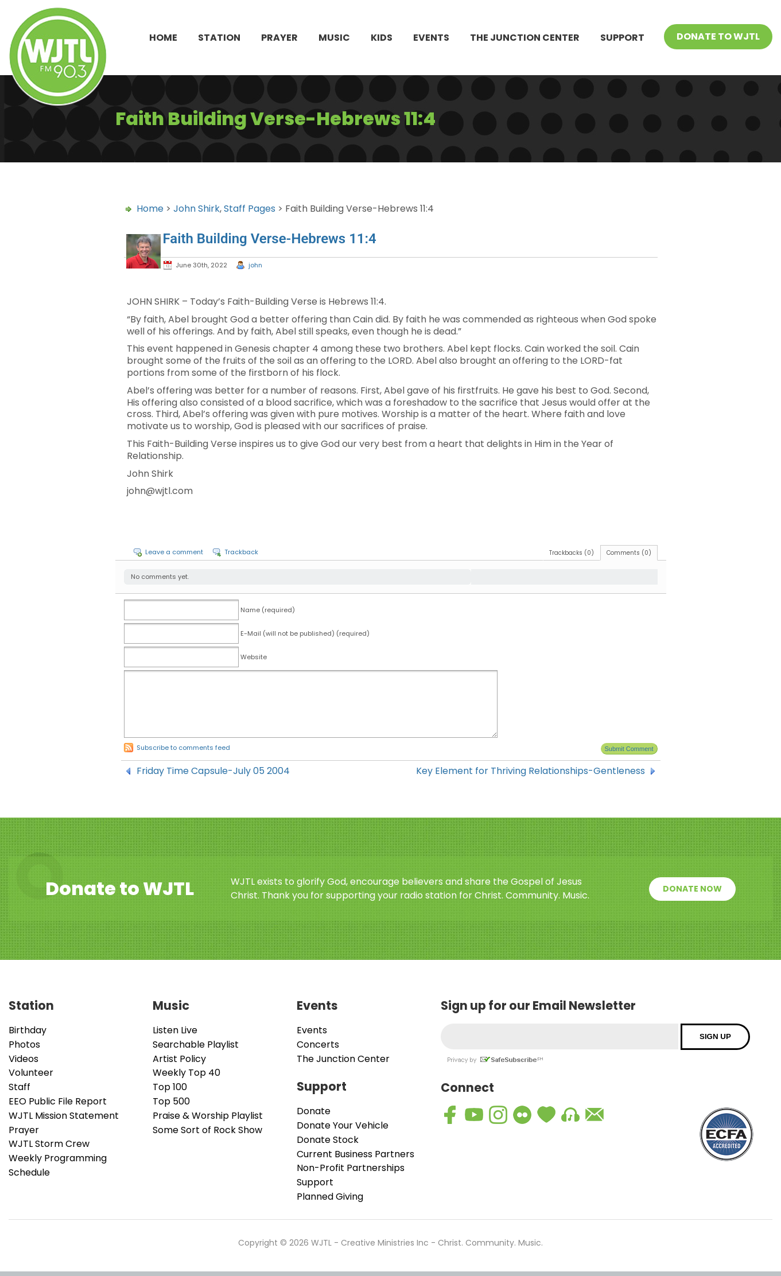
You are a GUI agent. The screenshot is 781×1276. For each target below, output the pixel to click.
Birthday (27, 1030)
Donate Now (692, 888)
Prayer (279, 37)
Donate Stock (328, 1139)
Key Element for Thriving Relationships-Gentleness (530, 771)
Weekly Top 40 (186, 1072)
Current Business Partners (355, 1154)
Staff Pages (249, 208)
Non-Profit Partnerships (351, 1167)
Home (163, 37)
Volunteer (31, 1072)
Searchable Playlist (196, 1044)
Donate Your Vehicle (342, 1125)
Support (622, 37)
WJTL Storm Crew (49, 1143)
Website (253, 657)
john (255, 265)
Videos (23, 1058)
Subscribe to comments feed (183, 747)
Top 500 (171, 1101)
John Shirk (196, 208)
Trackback (241, 552)
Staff (19, 1087)
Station (219, 37)
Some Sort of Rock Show (207, 1130)
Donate (314, 1111)
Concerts (318, 1044)
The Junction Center (525, 37)
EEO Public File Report (58, 1101)
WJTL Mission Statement (64, 1115)
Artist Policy (179, 1058)
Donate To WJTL (718, 36)
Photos (24, 1044)
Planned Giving (330, 1196)
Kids (382, 37)
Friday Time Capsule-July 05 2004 (213, 771)
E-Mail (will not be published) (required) (305, 633)
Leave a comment (174, 552)
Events (431, 37)
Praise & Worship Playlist (208, 1115)
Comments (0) (629, 552)
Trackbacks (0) (571, 552)
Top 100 (170, 1087)
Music (334, 37)
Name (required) (267, 609)
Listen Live (175, 1030)
